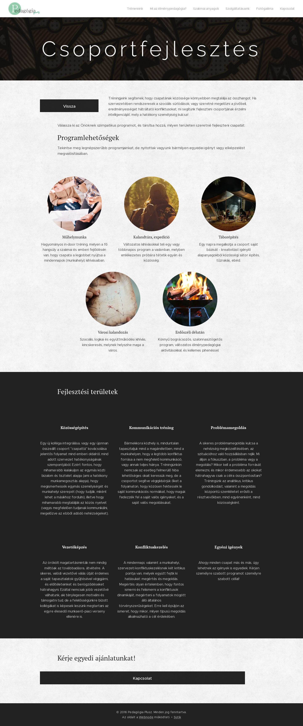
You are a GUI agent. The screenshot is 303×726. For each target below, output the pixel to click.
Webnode (146, 717)
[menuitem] (135, 8)
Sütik (177, 717)
